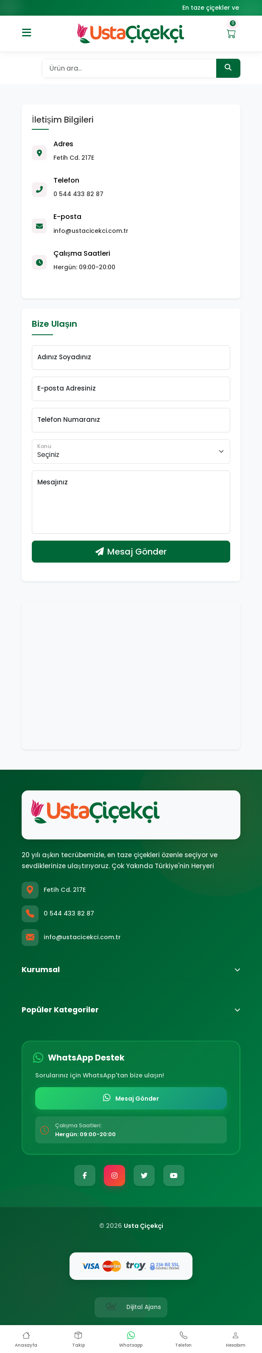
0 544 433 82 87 (69, 913)
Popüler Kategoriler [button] (131, 1010)
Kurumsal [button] (131, 970)
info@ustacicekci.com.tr (82, 937)
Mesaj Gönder (131, 552)
